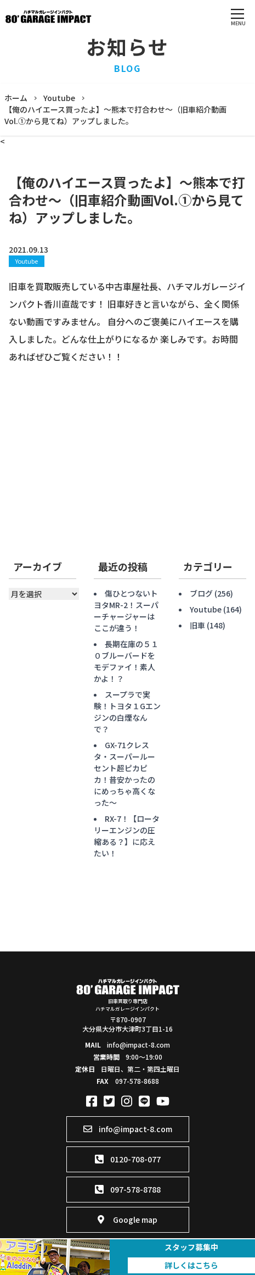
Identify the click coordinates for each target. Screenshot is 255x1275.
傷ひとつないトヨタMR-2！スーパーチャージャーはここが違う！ (126, 610)
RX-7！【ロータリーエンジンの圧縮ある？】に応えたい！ (127, 836)
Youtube (26, 261)
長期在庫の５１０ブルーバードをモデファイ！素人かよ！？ (126, 661)
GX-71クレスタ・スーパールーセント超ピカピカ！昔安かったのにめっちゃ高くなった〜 (124, 773)
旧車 (197, 625)
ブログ (201, 593)
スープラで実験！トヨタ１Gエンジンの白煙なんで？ (127, 711)
